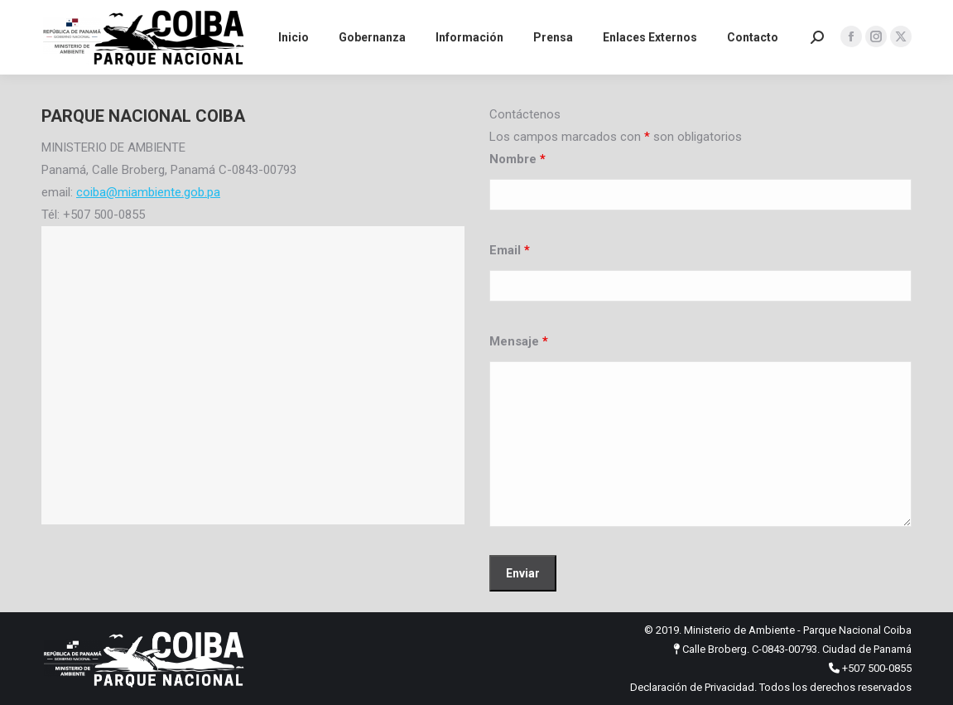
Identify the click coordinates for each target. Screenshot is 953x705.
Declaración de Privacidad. (693, 687)
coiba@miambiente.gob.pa (148, 192)
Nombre (517, 159)
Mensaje (518, 341)
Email (509, 250)
